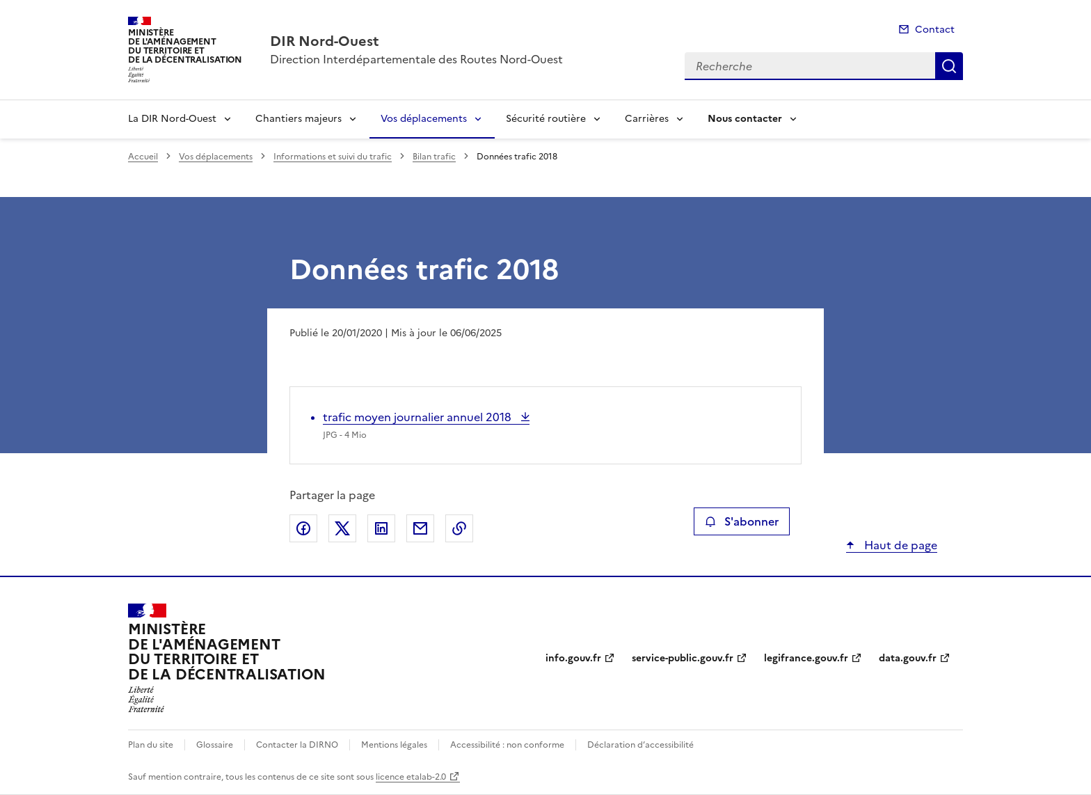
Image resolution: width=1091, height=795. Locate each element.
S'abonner (741, 521)
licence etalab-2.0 (411, 777)
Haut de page (899, 545)
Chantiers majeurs (298, 118)
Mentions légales (394, 745)
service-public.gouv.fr (682, 658)
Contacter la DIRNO (297, 745)
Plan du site (150, 745)
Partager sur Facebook (303, 528)
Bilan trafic (434, 156)
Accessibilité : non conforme (507, 745)
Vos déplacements (424, 118)
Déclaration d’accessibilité (640, 745)
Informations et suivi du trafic (332, 156)
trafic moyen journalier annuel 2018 (418, 417)
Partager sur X (342, 528)
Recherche (949, 66)
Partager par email (420, 528)
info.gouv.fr (573, 658)
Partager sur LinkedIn (381, 528)
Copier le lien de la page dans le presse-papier (459, 528)
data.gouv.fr (908, 658)
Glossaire (214, 745)
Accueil (143, 156)
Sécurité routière (546, 118)
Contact (935, 29)
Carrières (647, 118)
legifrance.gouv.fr (806, 658)
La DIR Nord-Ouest (172, 118)
